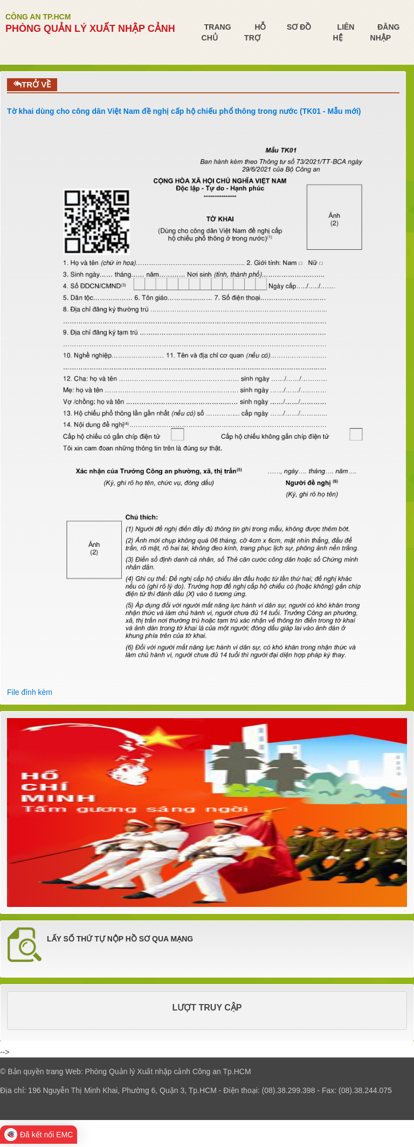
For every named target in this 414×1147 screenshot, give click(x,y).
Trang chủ (216, 32)
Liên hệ (343, 32)
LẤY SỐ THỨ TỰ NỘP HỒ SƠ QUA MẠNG (120, 938)
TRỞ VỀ (32, 84)
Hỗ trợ (255, 32)
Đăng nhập (385, 32)
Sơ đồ (299, 27)
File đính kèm (29, 692)
